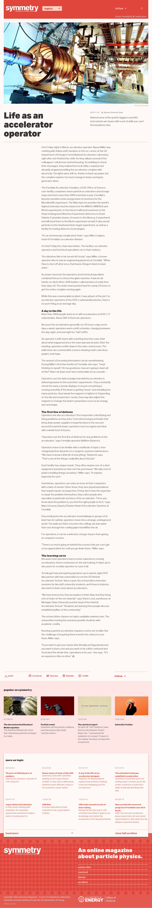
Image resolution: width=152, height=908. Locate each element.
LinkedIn (68, 675)
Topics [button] (53, 8)
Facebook (35, 675)
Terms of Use (10, 904)
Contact (83, 872)
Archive (83, 882)
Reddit (83, 675)
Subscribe (84, 867)
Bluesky (52, 675)
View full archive (126, 833)
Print (10, 675)
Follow (119, 8)
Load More (12, 833)
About (82, 877)
